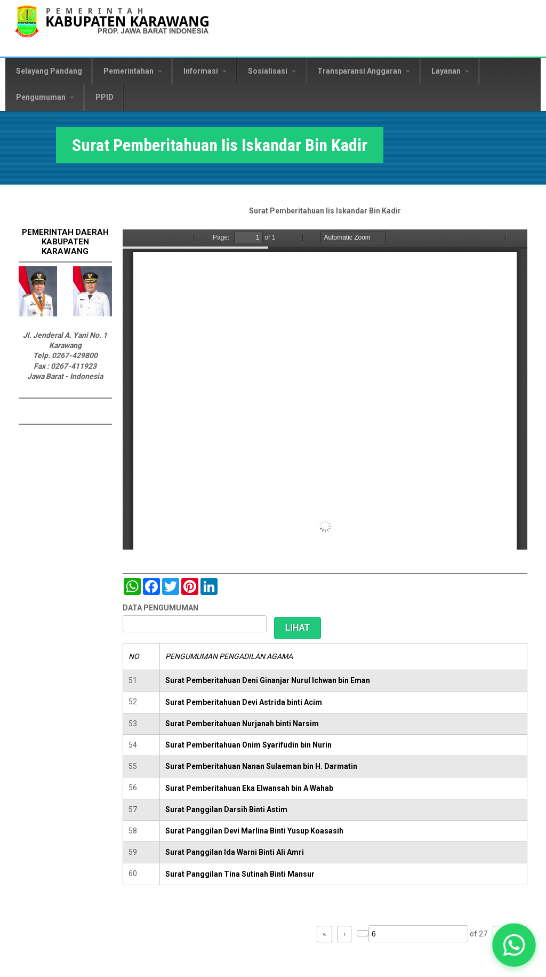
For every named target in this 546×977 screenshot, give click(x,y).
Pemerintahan (132, 71)
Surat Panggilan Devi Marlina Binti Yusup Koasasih (254, 831)
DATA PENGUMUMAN (160, 607)
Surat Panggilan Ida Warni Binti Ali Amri (234, 852)
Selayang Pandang (49, 71)
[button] (514, 945)
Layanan (450, 71)
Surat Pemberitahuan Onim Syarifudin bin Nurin (248, 745)
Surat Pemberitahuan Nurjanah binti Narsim (242, 723)
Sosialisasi (272, 71)
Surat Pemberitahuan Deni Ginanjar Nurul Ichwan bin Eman (267, 680)
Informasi (205, 71)
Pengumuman (45, 97)
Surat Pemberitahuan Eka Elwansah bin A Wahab (249, 788)
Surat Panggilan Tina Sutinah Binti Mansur (240, 874)
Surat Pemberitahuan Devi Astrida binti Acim (243, 702)
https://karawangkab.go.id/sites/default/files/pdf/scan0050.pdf (325, 389)
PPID (104, 97)
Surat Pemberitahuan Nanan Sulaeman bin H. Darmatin (261, 766)
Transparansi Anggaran (363, 71)
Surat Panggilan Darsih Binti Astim (226, 809)
